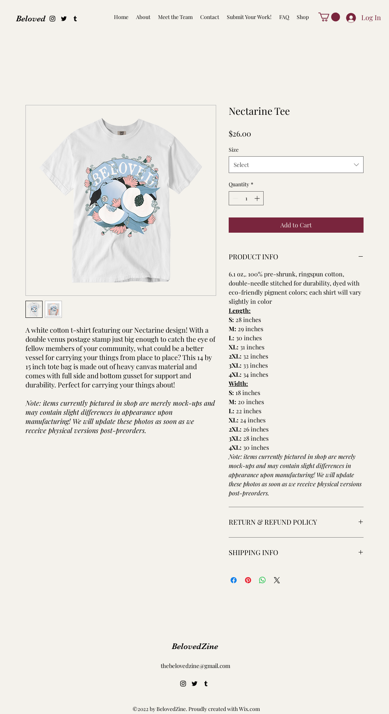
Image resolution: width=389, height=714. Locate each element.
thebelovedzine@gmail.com (195, 666)
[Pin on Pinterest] (248, 580)
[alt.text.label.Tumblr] (75, 18)
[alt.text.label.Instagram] (52, 18)
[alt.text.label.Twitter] (64, 18)
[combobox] (296, 164)
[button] (329, 17)
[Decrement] (234, 198)
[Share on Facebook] (233, 580)
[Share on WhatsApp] (262, 580)
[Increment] (257, 198)
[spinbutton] (246, 198)
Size (234, 149)
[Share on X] (276, 580)
